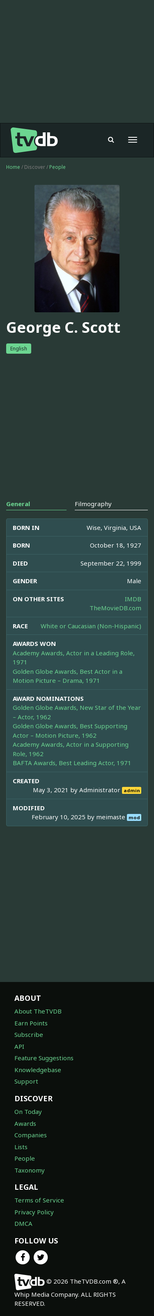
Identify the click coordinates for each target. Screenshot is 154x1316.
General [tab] (18, 504)
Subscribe (28, 1034)
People (57, 167)
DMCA (23, 1223)
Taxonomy (29, 1170)
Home (13, 167)
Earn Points (31, 1023)
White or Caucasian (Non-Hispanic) (91, 626)
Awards (25, 1123)
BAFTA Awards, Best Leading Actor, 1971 (72, 763)
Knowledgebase (37, 1070)
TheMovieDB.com (115, 608)
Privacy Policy (34, 1212)
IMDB (133, 599)
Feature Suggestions (44, 1058)
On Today (28, 1111)
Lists (21, 1147)
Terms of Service (39, 1200)
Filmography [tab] (93, 504)
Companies (30, 1135)
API (19, 1046)
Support (26, 1081)
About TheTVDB (38, 1011)
